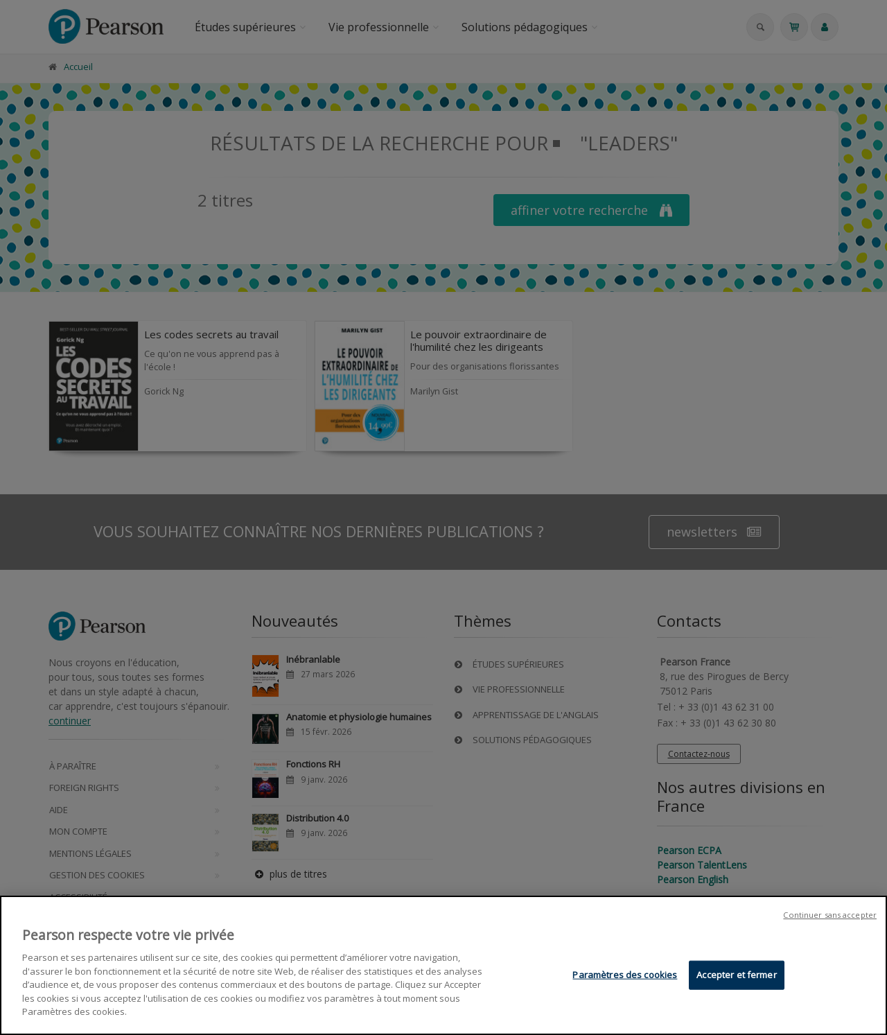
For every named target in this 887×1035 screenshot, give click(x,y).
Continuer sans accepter (830, 915)
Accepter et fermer (736, 974)
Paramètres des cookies (624, 974)
